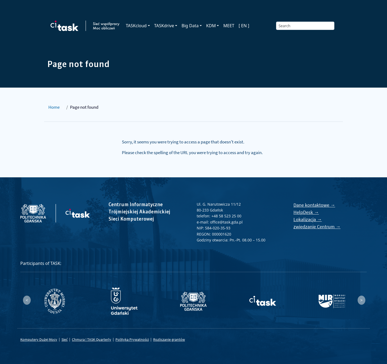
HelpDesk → (306, 212)
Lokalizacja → (307, 219)
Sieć (64, 339)
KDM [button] (211, 26)
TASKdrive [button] (164, 26)
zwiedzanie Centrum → (316, 227)
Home (54, 107)
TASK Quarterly (99, 339)
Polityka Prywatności (132, 339)
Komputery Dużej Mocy (38, 339)
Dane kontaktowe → (314, 205)
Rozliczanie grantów (169, 339)
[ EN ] (244, 26)
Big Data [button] (190, 26)
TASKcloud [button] (136, 26)
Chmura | (79, 339)
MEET (228, 26)
